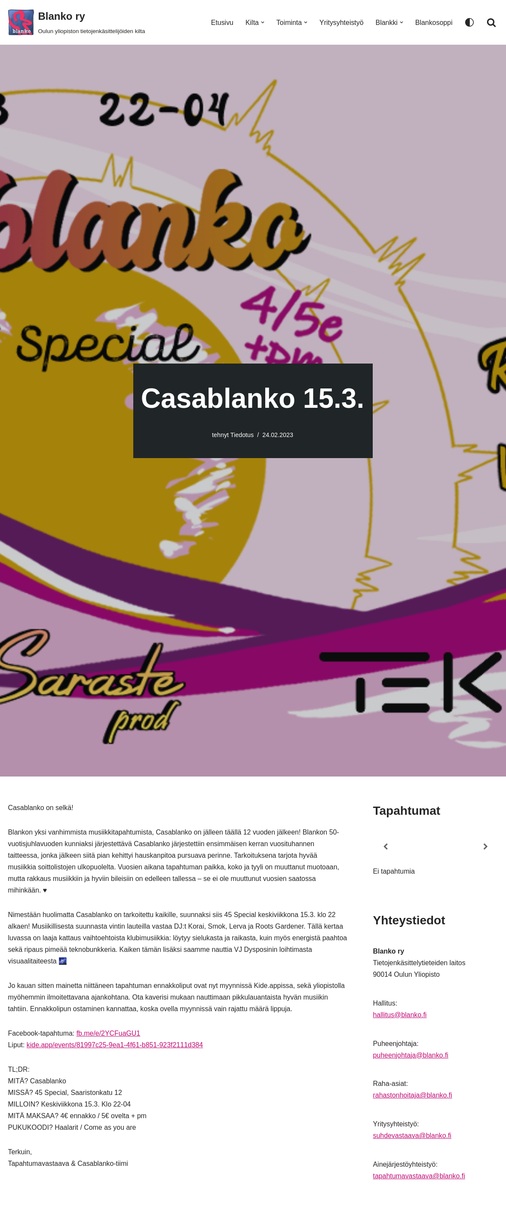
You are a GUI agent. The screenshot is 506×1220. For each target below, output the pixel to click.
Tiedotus (242, 434)
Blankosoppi (433, 22)
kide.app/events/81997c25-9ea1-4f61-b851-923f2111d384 (115, 1046)
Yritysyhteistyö (341, 22)
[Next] (485, 847)
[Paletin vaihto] (469, 22)
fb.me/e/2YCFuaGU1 (109, 1035)
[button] (262, 22)
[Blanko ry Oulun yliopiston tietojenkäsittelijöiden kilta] (76, 22)
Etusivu (221, 22)
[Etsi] (491, 22)
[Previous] (385, 847)
